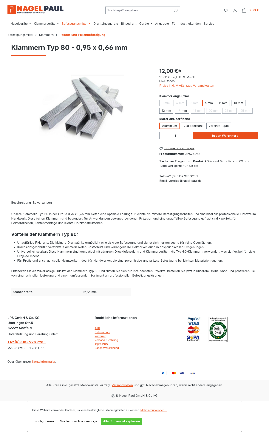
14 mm (182, 110)
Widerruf (100, 336)
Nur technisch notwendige (78, 421)
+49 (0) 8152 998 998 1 (26, 342)
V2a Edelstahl (192, 126)
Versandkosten (122, 385)
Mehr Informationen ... (153, 410)
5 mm (196, 103)
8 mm (223, 103)
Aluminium (169, 126)
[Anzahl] (175, 135)
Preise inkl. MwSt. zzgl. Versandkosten (186, 85)
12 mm (166, 110)
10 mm (238, 103)
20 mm (215, 111)
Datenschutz (102, 332)
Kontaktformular (43, 361)
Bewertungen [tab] (42, 202)
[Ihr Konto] (235, 10)
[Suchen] (175, 10)
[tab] (21, 202)
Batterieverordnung (107, 347)
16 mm (199, 111)
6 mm (209, 103)
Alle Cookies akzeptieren (121, 421)
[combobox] (138, 10)
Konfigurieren (44, 421)
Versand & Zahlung (106, 340)
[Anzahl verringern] (163, 135)
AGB (97, 328)
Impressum (101, 343)
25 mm (247, 111)
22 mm (231, 111)
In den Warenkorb (225, 136)
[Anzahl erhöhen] (187, 135)
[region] (81, 107)
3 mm (167, 103)
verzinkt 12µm (219, 126)
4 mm (181, 103)
